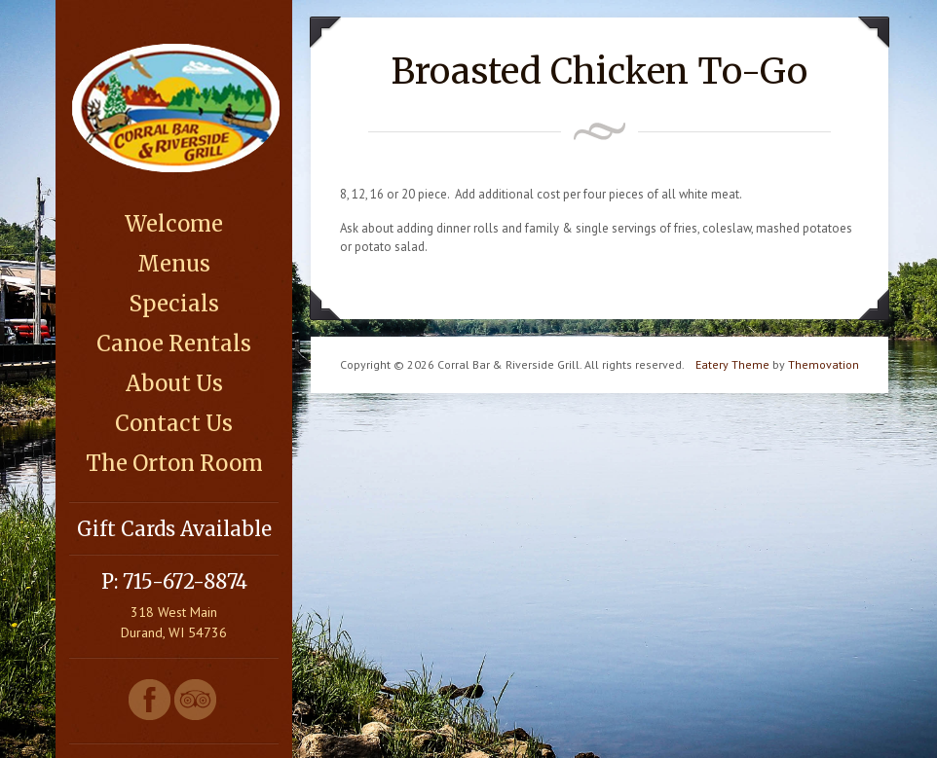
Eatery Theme (732, 364)
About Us (174, 383)
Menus (173, 263)
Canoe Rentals (173, 343)
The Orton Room (174, 463)
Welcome (174, 223)
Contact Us (174, 423)
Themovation (823, 364)
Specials (174, 303)
